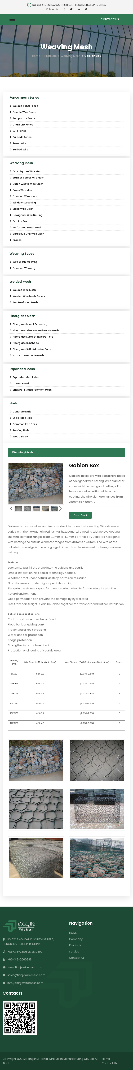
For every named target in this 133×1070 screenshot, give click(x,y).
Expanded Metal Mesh (25, 377)
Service (74, 952)
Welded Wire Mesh (23, 290)
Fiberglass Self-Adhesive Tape (30, 349)
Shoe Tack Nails (21, 418)
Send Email (80, 515)
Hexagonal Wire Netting (26, 215)
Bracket (16, 240)
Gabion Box (18, 221)
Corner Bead (19, 383)
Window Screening (23, 202)
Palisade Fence (21, 137)
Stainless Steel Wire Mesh (27, 177)
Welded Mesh (20, 281)
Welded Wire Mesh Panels (27, 296)
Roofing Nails (19, 430)
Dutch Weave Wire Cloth (26, 184)
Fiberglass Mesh (22, 316)
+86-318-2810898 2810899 (22, 952)
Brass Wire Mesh (21, 190)
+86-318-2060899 (17, 960)
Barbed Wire (19, 149)
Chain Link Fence (21, 124)
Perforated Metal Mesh (26, 227)
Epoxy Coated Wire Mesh (27, 355)
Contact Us (110, 19)
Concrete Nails (20, 411)
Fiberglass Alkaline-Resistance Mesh (34, 330)
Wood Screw (19, 436)
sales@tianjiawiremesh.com (24, 975)
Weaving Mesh (70, 56)
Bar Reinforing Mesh (24, 302)
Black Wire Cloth (21, 209)
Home (36, 56)
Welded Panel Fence (24, 106)
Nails (13, 403)
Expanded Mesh (22, 369)
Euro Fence (18, 131)
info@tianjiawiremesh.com (23, 983)
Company (76, 939)
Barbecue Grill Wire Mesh (27, 234)
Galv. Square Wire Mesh (26, 171)
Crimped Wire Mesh (23, 196)
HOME (73, 933)
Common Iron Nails (23, 424)
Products (50, 56)
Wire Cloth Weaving (23, 262)
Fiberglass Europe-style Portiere (31, 336)
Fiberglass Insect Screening (28, 324)
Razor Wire (18, 143)
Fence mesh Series (24, 97)
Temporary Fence (22, 118)
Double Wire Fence (23, 112)
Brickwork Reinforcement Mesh (31, 390)
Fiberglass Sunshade (24, 343)
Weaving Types (22, 253)
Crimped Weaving (22, 268)
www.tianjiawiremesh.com (23, 967)
